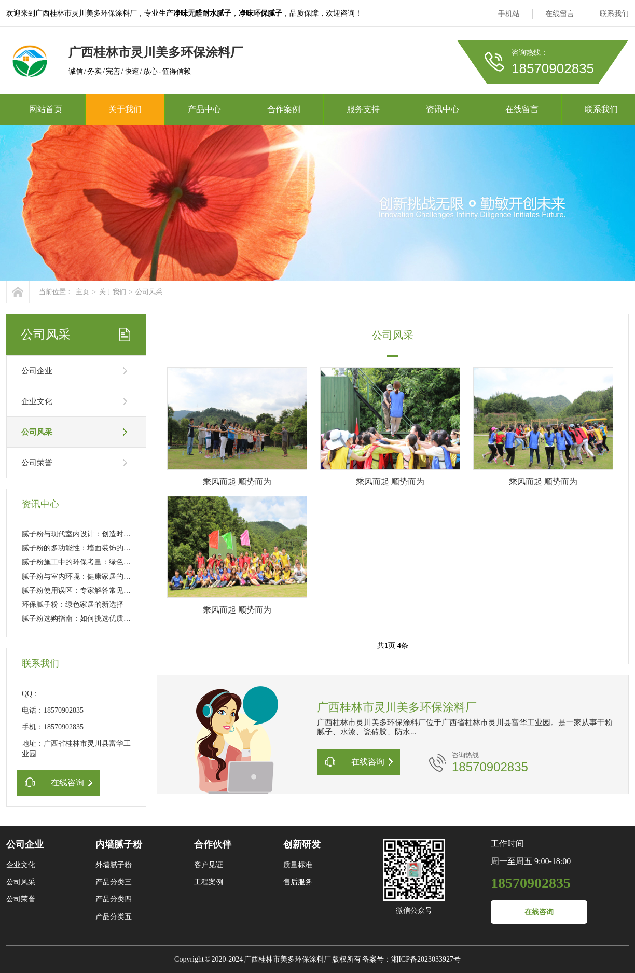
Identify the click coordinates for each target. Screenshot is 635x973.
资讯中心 (442, 109)
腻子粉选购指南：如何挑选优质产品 (80, 618)
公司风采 (148, 292)
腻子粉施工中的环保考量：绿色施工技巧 (87, 562)
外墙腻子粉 (113, 865)
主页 (82, 292)
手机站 (509, 14)
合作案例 (283, 109)
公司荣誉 (36, 462)
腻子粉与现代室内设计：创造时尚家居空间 (91, 534)
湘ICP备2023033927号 (426, 959)
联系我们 (614, 14)
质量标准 (297, 865)
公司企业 (36, 371)
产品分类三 (113, 882)
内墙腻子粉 (118, 844)
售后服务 (297, 882)
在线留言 (559, 14)
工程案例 (208, 882)
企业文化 (36, 401)
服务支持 (363, 109)
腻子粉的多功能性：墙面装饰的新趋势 (83, 548)
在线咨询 (539, 912)
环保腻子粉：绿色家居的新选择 (72, 604)
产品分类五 (113, 917)
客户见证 (208, 865)
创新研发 (302, 844)
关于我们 (125, 109)
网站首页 (45, 109)
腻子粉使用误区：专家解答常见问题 (80, 590)
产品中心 (204, 109)
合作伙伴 (212, 844)
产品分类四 (113, 899)
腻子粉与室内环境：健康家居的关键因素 (87, 576)
